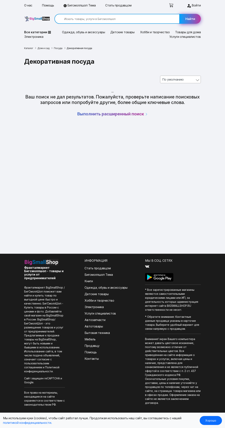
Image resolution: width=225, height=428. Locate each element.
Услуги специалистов (185, 37)
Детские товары (122, 32)
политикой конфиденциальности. (27, 423)
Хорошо (210, 420)
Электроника (33, 37)
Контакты (92, 359)
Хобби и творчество (155, 32)
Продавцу (92, 346)
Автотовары (94, 326)
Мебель (90, 339)
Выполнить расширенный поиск (112, 113)
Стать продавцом (118, 5)
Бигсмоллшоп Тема (80, 5)
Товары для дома (188, 32)
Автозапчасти (95, 320)
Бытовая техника (97, 333)
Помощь (48, 5)
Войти (194, 5)
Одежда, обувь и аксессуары (83, 32)
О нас (28, 5)
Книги (89, 281)
